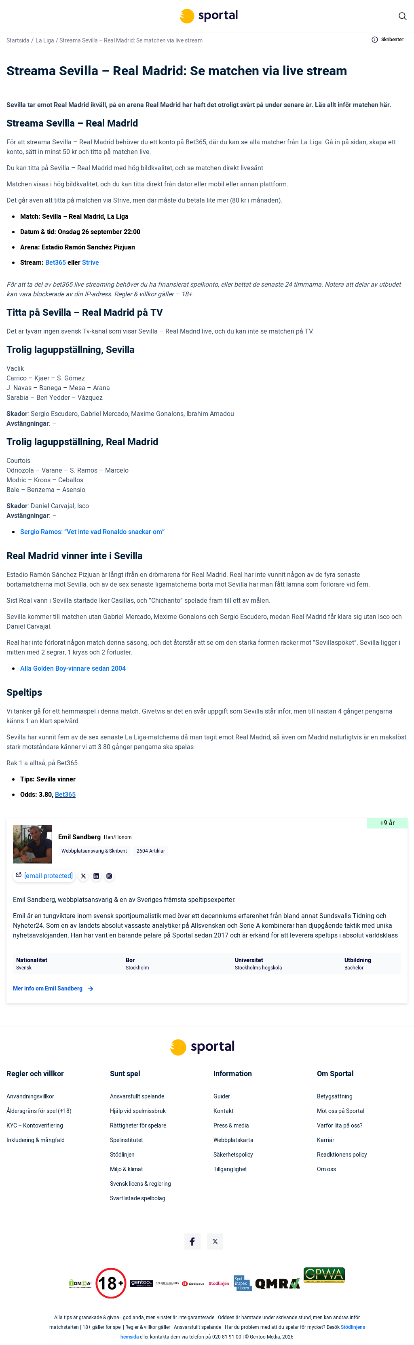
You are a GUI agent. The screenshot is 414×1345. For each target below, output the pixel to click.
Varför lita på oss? (340, 1126)
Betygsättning (335, 1097)
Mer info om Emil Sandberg (54, 989)
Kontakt (223, 1111)
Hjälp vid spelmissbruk (138, 1111)
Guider (221, 1097)
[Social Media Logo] (192, 1241)
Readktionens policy (342, 1155)
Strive (90, 263)
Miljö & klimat (126, 1170)
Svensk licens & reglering (140, 1184)
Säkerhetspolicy (233, 1155)
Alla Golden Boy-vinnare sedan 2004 (73, 669)
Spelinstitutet (126, 1140)
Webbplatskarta (233, 1140)
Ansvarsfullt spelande (137, 1097)
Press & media (231, 1126)
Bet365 (55, 263)
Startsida (18, 40)
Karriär (325, 1140)
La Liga (45, 40)
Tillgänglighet (230, 1170)
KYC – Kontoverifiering (34, 1126)
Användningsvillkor (30, 1097)
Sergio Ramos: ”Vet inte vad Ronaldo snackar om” (92, 532)
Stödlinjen (122, 1155)
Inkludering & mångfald (35, 1140)
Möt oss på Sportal (340, 1111)
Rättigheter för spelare (138, 1126)
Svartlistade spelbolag (137, 1199)
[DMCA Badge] (80, 1283)
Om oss (326, 1170)
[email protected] (48, 876)
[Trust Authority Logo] (141, 1283)
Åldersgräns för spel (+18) (39, 1111)
